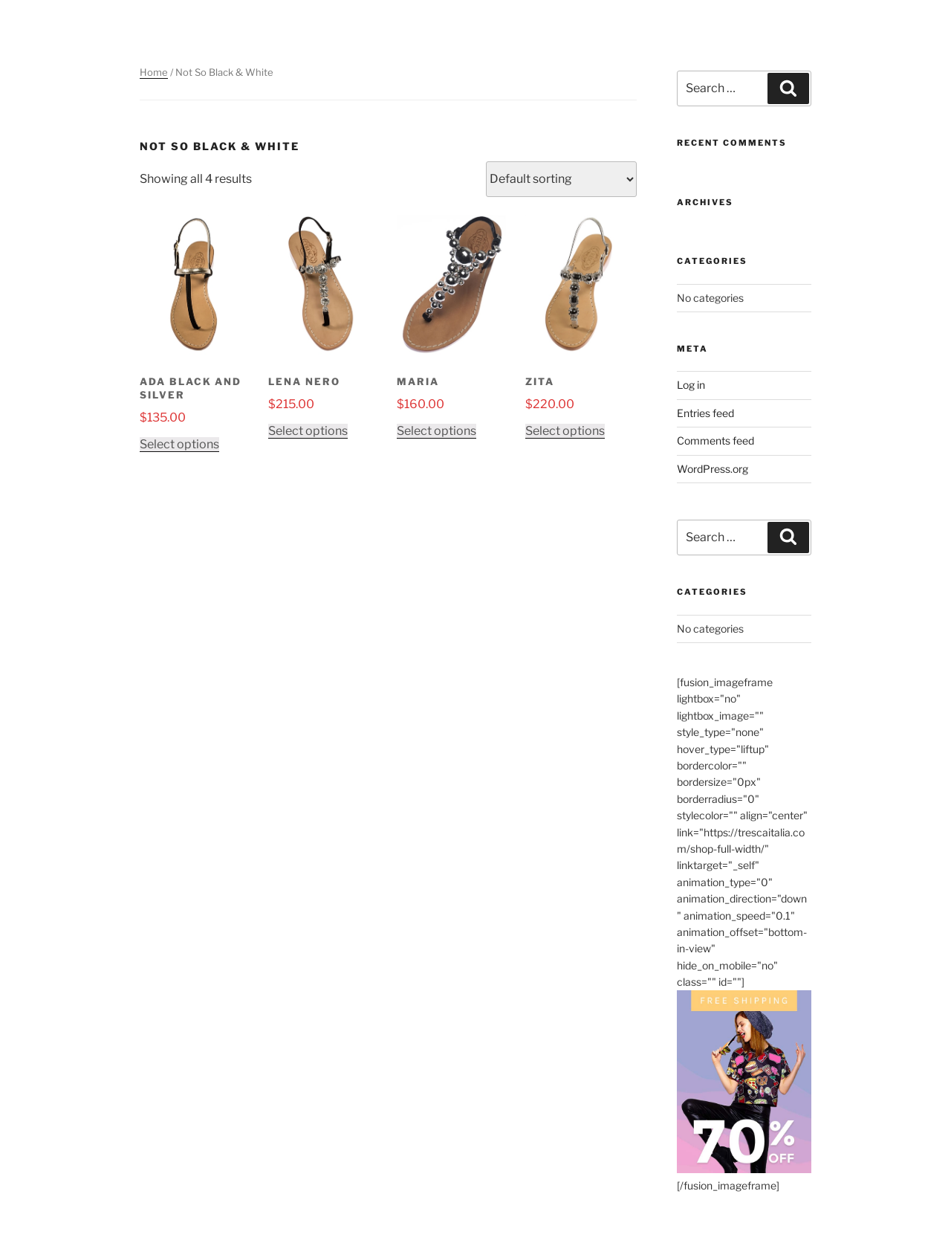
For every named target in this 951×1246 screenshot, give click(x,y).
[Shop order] (561, 179)
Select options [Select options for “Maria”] (436, 431)
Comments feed (715, 440)
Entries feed (705, 413)
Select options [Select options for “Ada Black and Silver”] (179, 444)
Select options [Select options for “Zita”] (565, 431)
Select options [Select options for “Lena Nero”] (308, 431)
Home (154, 72)
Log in (691, 384)
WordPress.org (712, 468)
